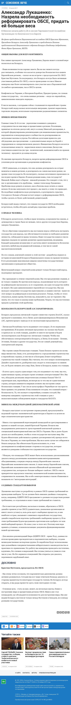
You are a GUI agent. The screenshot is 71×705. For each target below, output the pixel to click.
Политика (5, 8)
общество (5, 616)
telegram (29, 626)
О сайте (18, 673)
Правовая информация (47, 673)
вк (5, 626)
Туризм (51, 666)
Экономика (29, 666)
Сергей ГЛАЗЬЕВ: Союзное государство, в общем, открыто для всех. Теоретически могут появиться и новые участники (12, 657)
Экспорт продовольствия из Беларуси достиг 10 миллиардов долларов (35, 654)
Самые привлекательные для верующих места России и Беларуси (59, 654)
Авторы (34, 673)
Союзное (4, 666)
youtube (21, 626)
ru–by (37, 626)
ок (13, 626)
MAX (45, 626)
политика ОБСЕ (14, 616)
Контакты (26, 673)
